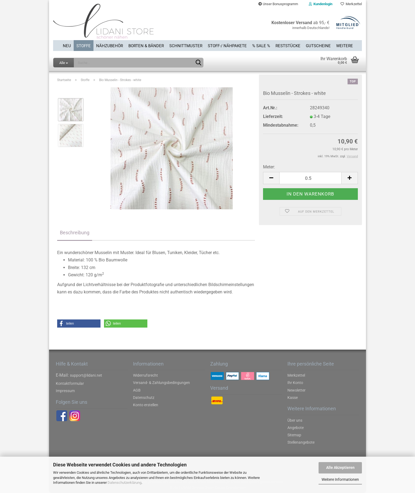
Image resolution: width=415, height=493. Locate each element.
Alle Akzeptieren (340, 467)
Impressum (65, 391)
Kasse (292, 397)
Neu (67, 45)
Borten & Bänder (146, 45)
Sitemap (294, 435)
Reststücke (287, 45)
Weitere (344, 45)
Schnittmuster (185, 45)
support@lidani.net (86, 375)
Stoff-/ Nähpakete (227, 45)
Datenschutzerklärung (124, 483)
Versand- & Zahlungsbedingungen (161, 382)
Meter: (269, 166)
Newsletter (296, 390)
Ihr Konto (295, 382)
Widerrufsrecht (145, 375)
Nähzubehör (109, 45)
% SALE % (261, 45)
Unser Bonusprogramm (278, 4)
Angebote (295, 427)
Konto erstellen (145, 405)
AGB (137, 390)
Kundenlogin (320, 4)
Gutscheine (318, 45)
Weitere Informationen (340, 479)
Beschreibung (74, 232)
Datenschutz (143, 397)
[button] (78, 323)
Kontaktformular (70, 383)
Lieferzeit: (273, 116)
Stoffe (83, 45)
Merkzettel (351, 4)
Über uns (294, 420)
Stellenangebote (301, 442)
